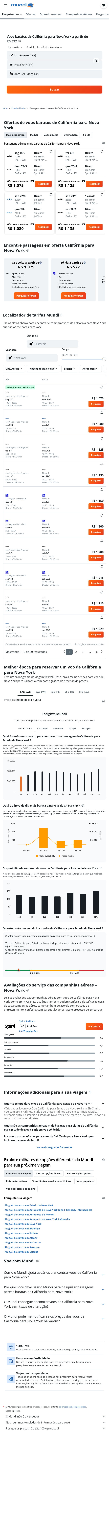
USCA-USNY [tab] (25, 728)
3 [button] (83, 652)
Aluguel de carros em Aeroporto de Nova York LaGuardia (37, 1219)
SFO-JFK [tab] (69, 691)
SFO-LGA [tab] (84, 691)
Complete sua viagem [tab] (18, 1173)
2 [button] (76, 652)
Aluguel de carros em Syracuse (22, 1247)
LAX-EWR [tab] (25, 691)
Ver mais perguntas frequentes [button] (54, 1147)
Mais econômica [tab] (15, 134)
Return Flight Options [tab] (79, 1173)
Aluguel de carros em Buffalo (21, 1233)
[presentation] (19, 40)
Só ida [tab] (86, 134)
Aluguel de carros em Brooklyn (22, 1228)
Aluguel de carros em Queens (21, 1251)
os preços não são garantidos (72, 1406)
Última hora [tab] (71, 134)
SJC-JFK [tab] (55, 691)
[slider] (104, 359)
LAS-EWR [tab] (41, 691)
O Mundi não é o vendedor (56, 1416)
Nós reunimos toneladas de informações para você (56, 1422)
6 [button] (97, 652)
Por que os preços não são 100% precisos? (56, 1428)
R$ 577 (12, 41)
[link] (26, 295)
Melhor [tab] (34, 134)
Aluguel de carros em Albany (21, 1237)
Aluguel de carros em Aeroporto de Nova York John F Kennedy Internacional (48, 1209)
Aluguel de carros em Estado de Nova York (29, 1205)
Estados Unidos (18, 108)
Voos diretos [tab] (51, 134)
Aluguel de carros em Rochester (23, 1242)
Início (5, 108)
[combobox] (15, 47)
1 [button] (69, 652)
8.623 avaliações (28, 1031)
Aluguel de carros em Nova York (23, 1223)
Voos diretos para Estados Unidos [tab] (51, 1181)
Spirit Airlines (27, 1021)
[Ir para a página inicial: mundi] (22, 5)
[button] (5, 5)
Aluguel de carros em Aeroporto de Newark (29, 1214)
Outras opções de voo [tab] (48, 1173)
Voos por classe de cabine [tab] (20, 1188)
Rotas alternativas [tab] (16, 1181)
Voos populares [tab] (85, 1181)
